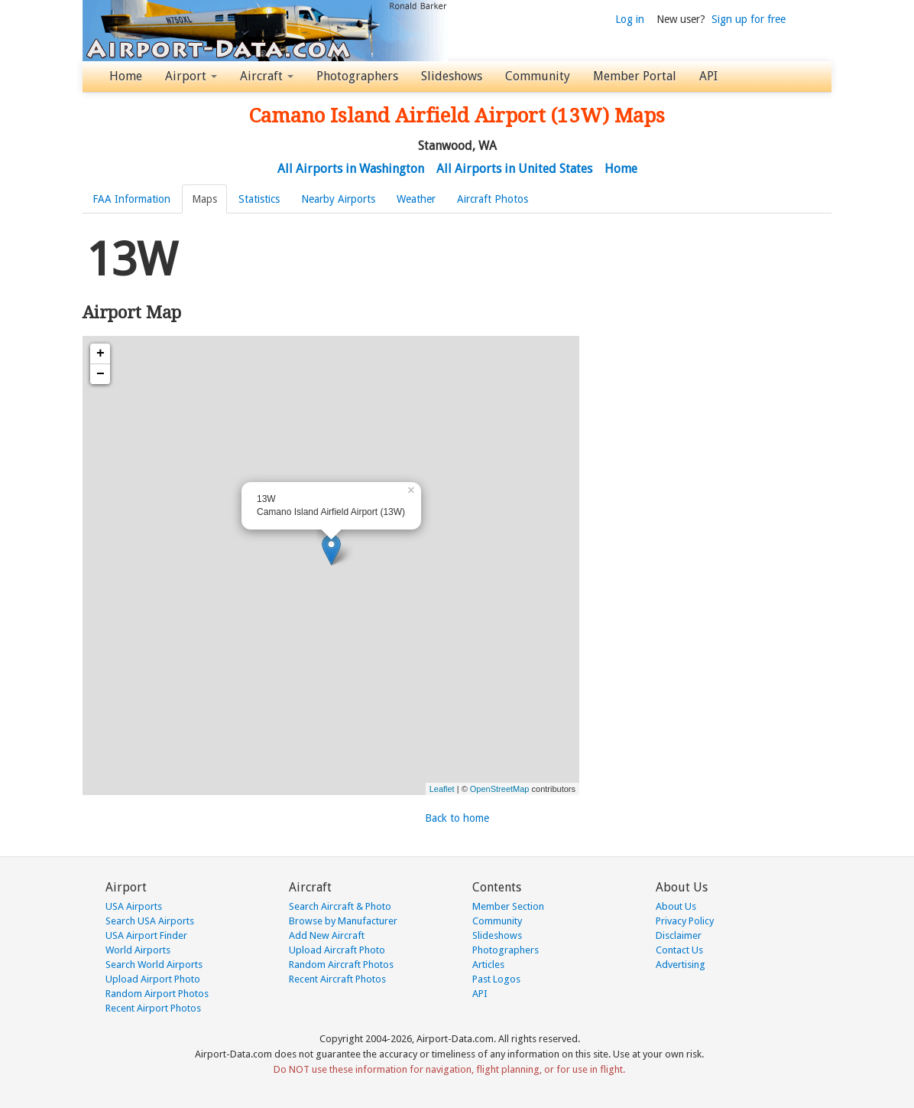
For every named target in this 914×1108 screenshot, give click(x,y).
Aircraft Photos (492, 199)
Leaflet (442, 789)
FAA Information (131, 199)
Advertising (680, 964)
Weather (416, 199)
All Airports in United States (514, 168)
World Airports (137, 950)
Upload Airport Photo (152, 979)
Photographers (357, 76)
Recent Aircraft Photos (337, 979)
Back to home (457, 818)
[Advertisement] (709, 324)
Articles (488, 964)
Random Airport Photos (157, 993)
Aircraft (266, 76)
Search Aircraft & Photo (340, 906)
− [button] (100, 374)
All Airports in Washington (350, 168)
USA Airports (133, 906)
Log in (629, 19)
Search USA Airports (149, 921)
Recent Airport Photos (153, 1008)
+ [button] (100, 353)
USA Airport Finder (146, 935)
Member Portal (634, 76)
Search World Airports (154, 964)
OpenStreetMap (500, 789)
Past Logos (496, 979)
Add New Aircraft (327, 935)
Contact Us (679, 950)
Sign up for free (748, 19)
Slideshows (451, 76)
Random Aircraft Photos (341, 964)
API (708, 76)
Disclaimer (679, 935)
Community (537, 76)
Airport (191, 76)
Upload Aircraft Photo (337, 950)
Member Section (508, 906)
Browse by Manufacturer (343, 921)
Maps (204, 199)
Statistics (259, 199)
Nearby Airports (338, 199)
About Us (676, 906)
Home (125, 76)
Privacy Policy (685, 921)
